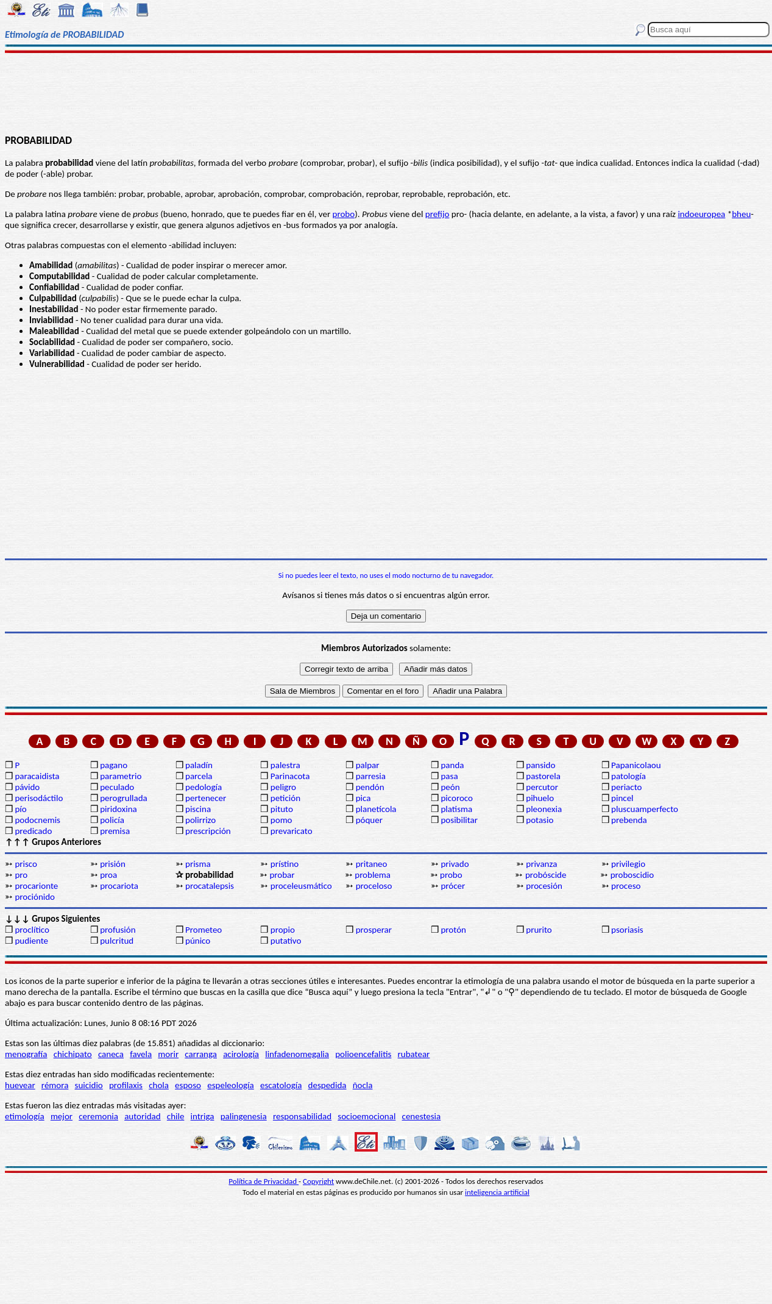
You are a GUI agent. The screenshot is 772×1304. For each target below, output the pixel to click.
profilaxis (126, 1085)
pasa (449, 776)
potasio (539, 819)
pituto (282, 808)
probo (344, 213)
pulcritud (116, 940)
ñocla (363, 1085)
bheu (741, 213)
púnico (197, 940)
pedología (203, 787)
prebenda (629, 819)
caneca (111, 1054)
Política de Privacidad (263, 1181)
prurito (538, 929)
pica (363, 798)
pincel (622, 798)
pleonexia (544, 808)
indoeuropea (701, 213)
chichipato (73, 1054)
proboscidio (632, 874)
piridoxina (118, 808)
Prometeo (203, 929)
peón (450, 787)
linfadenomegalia (297, 1054)
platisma (456, 808)
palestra (285, 765)
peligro (283, 787)
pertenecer (205, 798)
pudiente (31, 940)
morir (168, 1054)
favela (141, 1054)
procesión (544, 885)
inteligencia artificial (497, 1192)
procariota (119, 885)
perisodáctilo (39, 798)
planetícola (376, 808)
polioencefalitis (363, 1054)
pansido (540, 765)
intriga (202, 1116)
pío (20, 808)
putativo (286, 940)
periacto (626, 787)
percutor (542, 787)
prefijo (437, 213)
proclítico (32, 929)
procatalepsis (209, 885)
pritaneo (372, 863)
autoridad (142, 1116)
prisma (198, 863)
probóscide (546, 874)
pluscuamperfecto (644, 808)
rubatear (414, 1054)
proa (108, 874)
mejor (62, 1116)
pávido (27, 787)
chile (176, 1116)
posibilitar (459, 819)
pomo (281, 819)
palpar (368, 765)
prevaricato (292, 830)
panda (452, 765)
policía (112, 819)
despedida (327, 1085)
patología (628, 776)
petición (285, 798)
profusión (117, 929)
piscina (198, 808)
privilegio (628, 863)
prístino (285, 863)
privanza (541, 863)
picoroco (456, 798)
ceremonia (98, 1116)
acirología (241, 1054)
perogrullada (123, 798)
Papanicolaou (636, 765)
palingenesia (244, 1116)
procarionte (36, 885)
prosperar (374, 929)
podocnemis (37, 819)
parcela (199, 776)
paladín (199, 765)
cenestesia (421, 1116)
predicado (33, 830)
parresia (371, 776)
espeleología (230, 1085)
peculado (117, 787)
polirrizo (200, 819)
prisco (26, 863)
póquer (369, 819)
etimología (24, 1116)
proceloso (374, 885)
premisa (115, 830)
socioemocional (366, 1116)
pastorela (543, 776)
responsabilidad (302, 1116)
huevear (20, 1085)
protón (453, 929)
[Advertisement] (386, 92)
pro (21, 874)
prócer (453, 885)
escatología (281, 1085)
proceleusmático (301, 885)
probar (281, 874)
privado (455, 863)
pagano (113, 765)
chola (159, 1085)
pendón (370, 787)
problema (373, 874)
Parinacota (290, 776)
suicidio (89, 1085)
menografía (26, 1054)
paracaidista (37, 776)
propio (283, 929)
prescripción (208, 830)
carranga (201, 1054)
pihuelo (540, 798)
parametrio (120, 776)
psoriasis (627, 929)
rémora (55, 1085)
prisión (113, 863)
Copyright (318, 1181)
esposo (188, 1085)
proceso (625, 885)
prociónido (35, 896)
